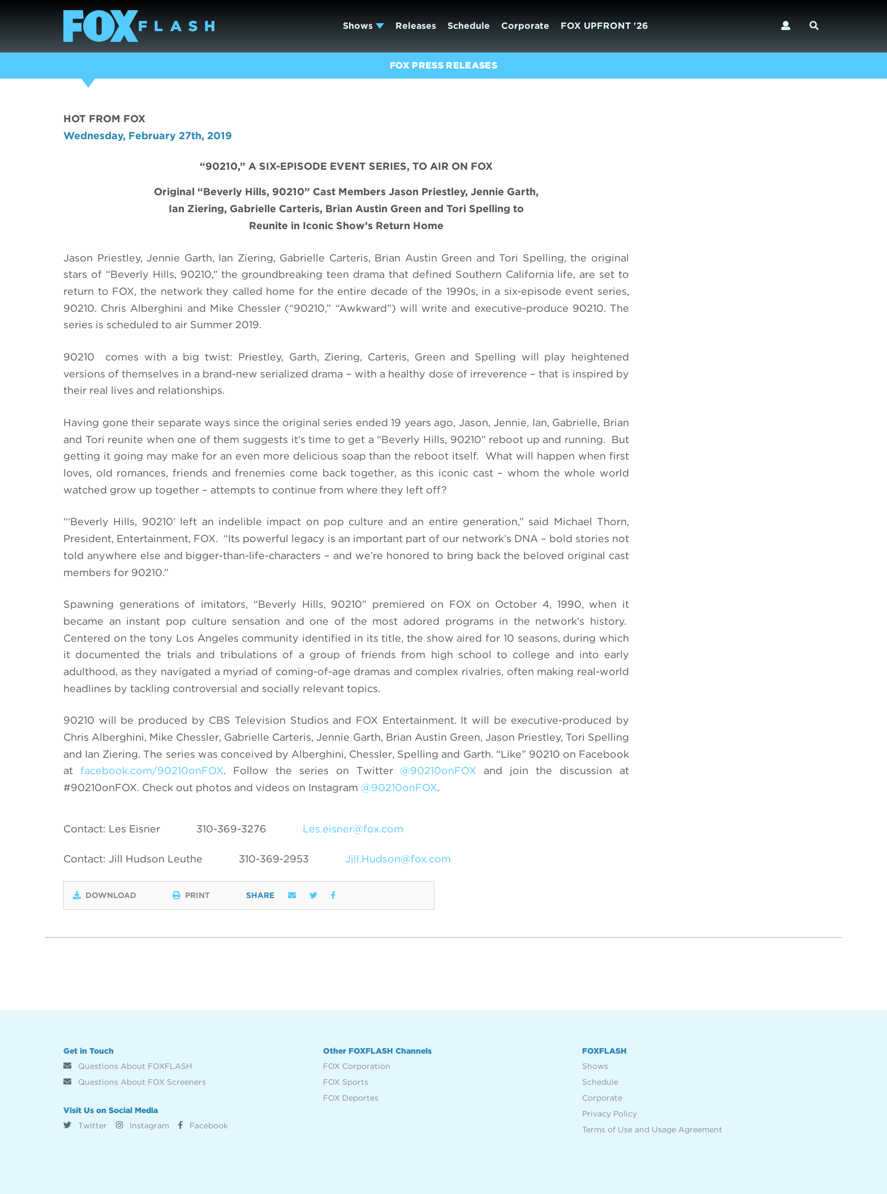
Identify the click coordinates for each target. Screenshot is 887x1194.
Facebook (203, 1125)
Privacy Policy (609, 1113)
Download (104, 895)
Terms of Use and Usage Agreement (652, 1129)
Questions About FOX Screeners (134, 1081)
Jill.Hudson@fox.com (398, 859)
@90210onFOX (438, 770)
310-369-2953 (274, 859)
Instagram (142, 1125)
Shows (363, 25)
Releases (415, 25)
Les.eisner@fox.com (353, 829)
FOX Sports (345, 1081)
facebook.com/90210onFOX (151, 770)
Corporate (525, 25)
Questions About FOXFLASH (127, 1066)
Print (191, 895)
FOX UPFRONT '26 (604, 25)
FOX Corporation (356, 1066)
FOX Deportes (350, 1097)
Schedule (468, 25)
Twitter (85, 1125)
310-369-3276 (231, 829)
